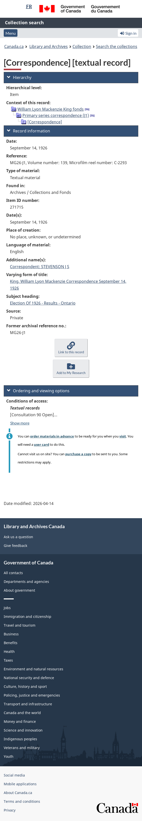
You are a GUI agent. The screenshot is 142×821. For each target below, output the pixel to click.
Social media (14, 775)
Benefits (10, 642)
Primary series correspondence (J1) (55, 115)
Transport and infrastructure (28, 704)
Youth (8, 756)
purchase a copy (78, 454)
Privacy (9, 810)
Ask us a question (18, 536)
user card (41, 444)
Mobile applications (20, 784)
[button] (71, 348)
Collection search (24, 22)
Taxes (8, 660)
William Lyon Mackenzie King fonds (50, 109)
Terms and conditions (22, 801)
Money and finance (20, 721)
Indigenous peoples (20, 739)
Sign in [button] (128, 33)
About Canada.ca (18, 792)
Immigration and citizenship (27, 616)
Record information (28, 131)
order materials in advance (52, 436)
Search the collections (116, 46)
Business (11, 634)
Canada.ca (14, 46)
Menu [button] (10, 33)
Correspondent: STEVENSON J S (39, 266)
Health (9, 651)
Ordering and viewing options (38, 391)
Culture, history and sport (25, 686)
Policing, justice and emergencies (32, 695)
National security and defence (29, 677)
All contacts (13, 572)
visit (122, 436)
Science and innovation (23, 730)
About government (19, 590)
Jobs (7, 607)
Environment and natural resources (33, 669)
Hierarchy (19, 77)
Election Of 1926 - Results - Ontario (42, 303)
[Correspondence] (44, 122)
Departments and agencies (26, 581)
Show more (19, 422)
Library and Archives (48, 46)
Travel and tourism (19, 625)
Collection (81, 46)
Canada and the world (22, 712)
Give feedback (15, 545)
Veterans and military (22, 747)
